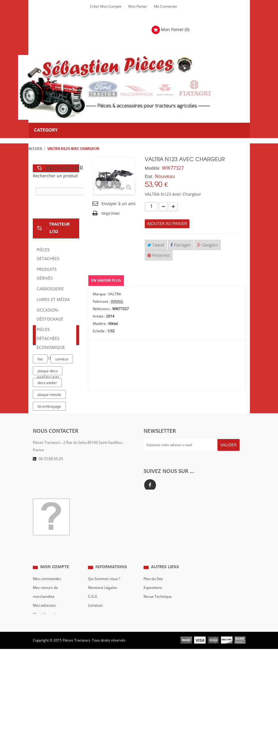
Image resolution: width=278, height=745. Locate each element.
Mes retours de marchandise (45, 666)
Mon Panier (137, 6)
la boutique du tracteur (49, 478)
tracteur (45, 489)
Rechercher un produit (55, 176)
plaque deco (48, 430)
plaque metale (49, 453)
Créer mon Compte (105, 6)
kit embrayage (49, 465)
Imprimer (110, 213)
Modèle (152, 168)
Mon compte (54, 641)
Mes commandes (47, 653)
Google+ (207, 245)
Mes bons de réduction (51, 697)
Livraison (95, 679)
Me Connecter (165, 6)
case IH (44, 500)
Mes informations (47, 688)
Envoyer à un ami (118, 203)
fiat (40, 418)
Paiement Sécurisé (103, 688)
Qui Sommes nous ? (104, 653)
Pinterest (158, 255)
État (148, 176)
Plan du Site (153, 653)
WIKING (117, 301)
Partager (180, 245)
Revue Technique (158, 670)
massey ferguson (52, 512)
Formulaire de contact (57, 571)
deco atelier (47, 442)
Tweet (155, 245)
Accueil (35, 149)
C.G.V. (93, 670)
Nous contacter (156, 679)
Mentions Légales (102, 662)
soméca (61, 418)
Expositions (153, 662)
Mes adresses (44, 679)
